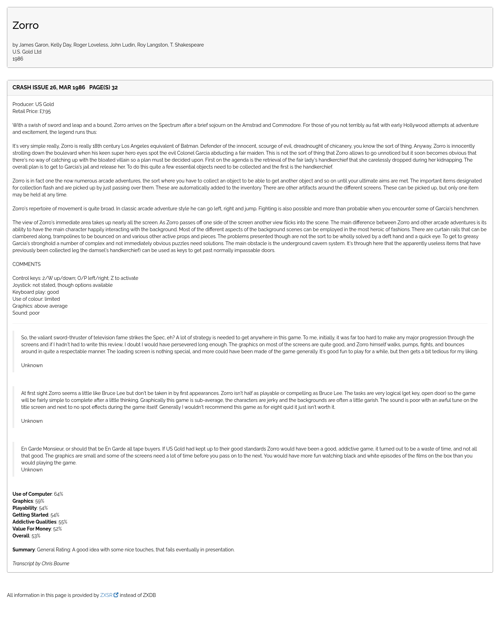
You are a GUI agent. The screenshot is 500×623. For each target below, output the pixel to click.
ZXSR (109, 595)
